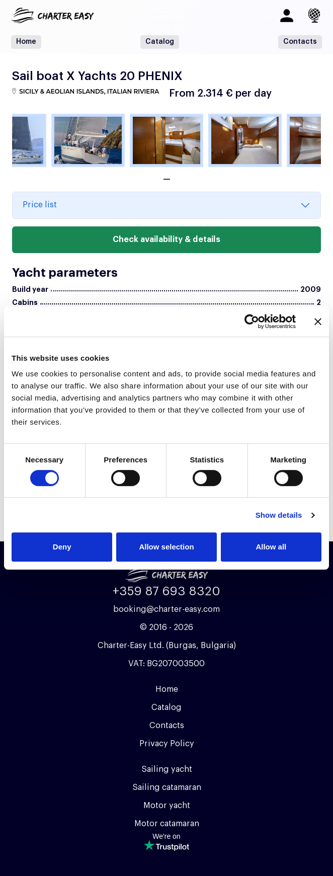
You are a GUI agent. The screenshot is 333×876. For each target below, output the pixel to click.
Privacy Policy (166, 744)
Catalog (159, 41)
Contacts (300, 41)
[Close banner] (317, 321)
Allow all (271, 546)
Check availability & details (166, 239)
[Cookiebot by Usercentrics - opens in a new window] (252, 321)
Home (26, 41)
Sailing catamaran (166, 787)
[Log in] (286, 15)
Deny (62, 546)
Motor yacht (166, 806)
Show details (279, 515)
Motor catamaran (166, 824)
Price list (40, 205)
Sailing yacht (166, 769)
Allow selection (166, 546)
